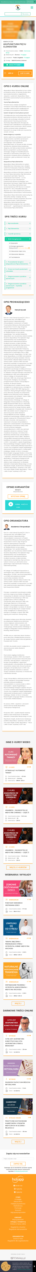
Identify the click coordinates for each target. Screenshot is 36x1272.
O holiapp (18, 1199)
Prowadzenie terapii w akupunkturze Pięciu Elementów (17, 263)
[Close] (34, 2)
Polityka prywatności (18, 1204)
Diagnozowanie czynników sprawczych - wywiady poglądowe (16, 286)
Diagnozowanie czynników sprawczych (16, 277)
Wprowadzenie (12, 223)
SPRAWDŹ (30, 2)
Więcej (18, 1003)
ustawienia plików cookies (24, 1269)
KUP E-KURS (25, 73)
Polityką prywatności (21, 1171)
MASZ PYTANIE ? (13, 65)
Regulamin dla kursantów (18, 1229)
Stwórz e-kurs (18, 1239)
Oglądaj (18, 1189)
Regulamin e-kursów (18, 1227)
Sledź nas (18, 1186)
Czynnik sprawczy (13, 234)
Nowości (18, 1210)
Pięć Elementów (12, 229)
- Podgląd (23, 55)
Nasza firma (18, 1202)
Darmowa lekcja (24, 248)
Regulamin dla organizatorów (18, 1241)
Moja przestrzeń (18, 1220)
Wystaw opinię (18, 496)
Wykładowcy (18, 1206)
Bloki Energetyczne (13, 239)
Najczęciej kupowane (18, 1212)
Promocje (18, 1208)
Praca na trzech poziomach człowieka (17, 270)
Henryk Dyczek (8, 42)
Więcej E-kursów (18, 867)
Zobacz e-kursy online (18, 1224)
